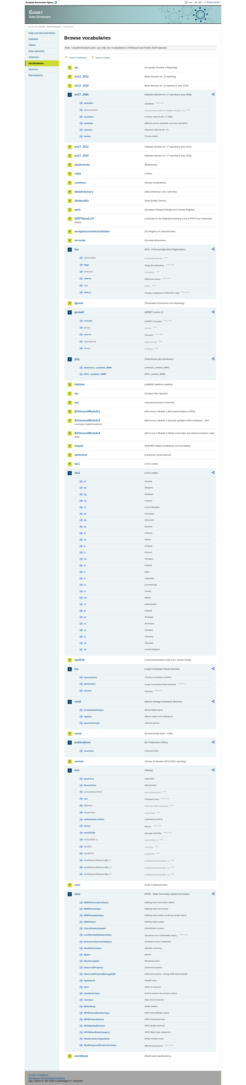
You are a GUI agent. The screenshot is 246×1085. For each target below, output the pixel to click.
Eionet (42, 27)
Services (33, 69)
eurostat (79, 240)
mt (85, 597)
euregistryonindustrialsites (92, 231)
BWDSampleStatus (94, 915)
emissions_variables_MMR (98, 367)
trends (87, 136)
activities (88, 103)
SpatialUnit (89, 980)
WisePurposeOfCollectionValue (100, 1045)
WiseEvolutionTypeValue (97, 1038)
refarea (87, 278)
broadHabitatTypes (94, 710)
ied (76, 402)
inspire (78, 445)
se (85, 630)
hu (85, 559)
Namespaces (36, 75)
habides (79, 384)
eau (86, 798)
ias (76, 393)
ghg (76, 359)
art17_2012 (81, 146)
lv (85, 591)
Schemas (34, 57)
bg (85, 494)
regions (88, 716)
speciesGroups (92, 723)
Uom (86, 987)
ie (85, 565)
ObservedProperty (93, 967)
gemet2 (79, 312)
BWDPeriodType (92, 909)
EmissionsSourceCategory (98, 941)
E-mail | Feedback (38, 1075)
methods (88, 123)
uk (85, 649)
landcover (80, 454)
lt (84, 578)
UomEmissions (92, 993)
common (80, 182)
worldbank (81, 1056)
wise (77, 894)
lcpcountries (90, 677)
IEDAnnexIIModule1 (87, 411)
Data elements (36, 51)
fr (84, 552)
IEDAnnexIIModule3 (87, 420)
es (85, 539)
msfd (77, 701)
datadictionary (83, 191)
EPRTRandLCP (84, 218)
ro (85, 623)
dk (85, 520)
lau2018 (79, 659)
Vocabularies (36, 63)
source (87, 334)
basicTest (89, 779)
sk (85, 643)
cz (85, 507)
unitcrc (87, 292)
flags (86, 265)
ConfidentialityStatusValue (97, 935)
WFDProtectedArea (94, 1019)
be (85, 487)
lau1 (77, 463)
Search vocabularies (78, 58)
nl (85, 604)
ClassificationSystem (95, 928)
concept (88, 320)
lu (85, 584)
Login (190, 2)
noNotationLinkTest (94, 819)
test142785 (89, 832)
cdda (77, 173)
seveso (79, 761)
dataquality (81, 200)
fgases (78, 303)
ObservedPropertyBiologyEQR (100, 974)
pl (85, 610)
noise (78, 733)
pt (85, 617)
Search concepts (102, 58)
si (85, 636)
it (84, 572)
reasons (88, 130)
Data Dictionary (54, 27)
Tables (32, 45)
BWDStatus (90, 922)
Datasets (33, 39)
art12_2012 (81, 76)
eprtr (77, 209)
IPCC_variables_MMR (95, 374)
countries (89, 116)
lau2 (77, 472)
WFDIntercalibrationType (97, 1013)
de (85, 513)
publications (82, 742)
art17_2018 (81, 155)
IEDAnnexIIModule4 (87, 433)
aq (76, 67)
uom (77, 884)
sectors (88, 690)
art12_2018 (81, 85)
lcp (76, 668)
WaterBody (89, 1006)
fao (76, 249)
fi (84, 546)
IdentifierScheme (92, 948)
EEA (42, 2)
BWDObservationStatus (96, 902)
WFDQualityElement (94, 1025)
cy (85, 500)
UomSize (88, 1000)
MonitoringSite (91, 961)
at (85, 481)
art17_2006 (81, 94)
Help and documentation (42, 33)
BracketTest (90, 785)
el (85, 533)
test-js (87, 826)
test (76, 770)
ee (85, 526)
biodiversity (82, 164)
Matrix (87, 954)
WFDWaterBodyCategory (97, 1032)
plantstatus (89, 684)
